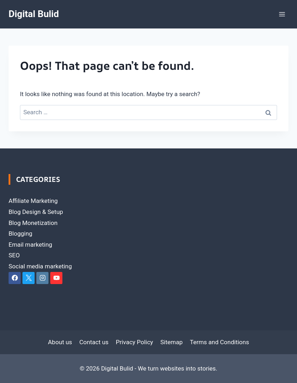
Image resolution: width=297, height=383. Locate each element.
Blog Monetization (33, 222)
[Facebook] (15, 278)
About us (60, 342)
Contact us (94, 342)
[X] (28, 278)
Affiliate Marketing (33, 200)
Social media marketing (40, 266)
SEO (14, 255)
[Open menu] (281, 14)
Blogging (20, 233)
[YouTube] (56, 278)
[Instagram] (42, 278)
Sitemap (171, 342)
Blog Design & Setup (36, 211)
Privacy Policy (134, 342)
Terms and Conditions (219, 342)
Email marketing (30, 244)
